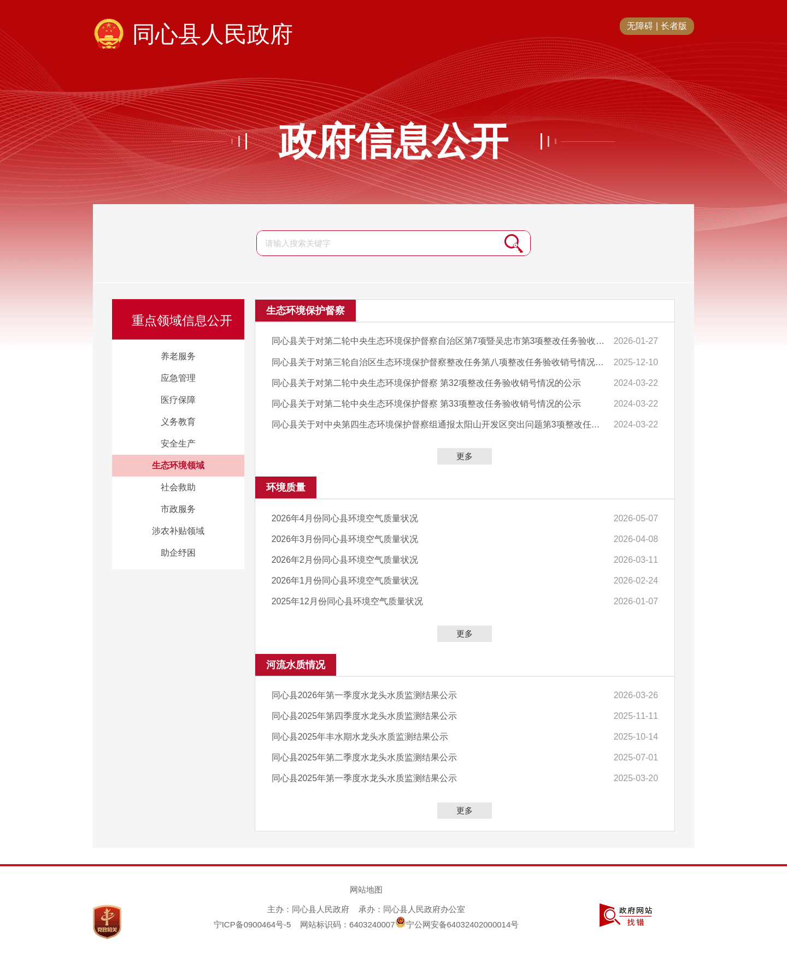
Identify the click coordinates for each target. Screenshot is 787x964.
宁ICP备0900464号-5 (252, 920)
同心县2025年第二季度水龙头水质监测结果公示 (364, 754)
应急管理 (178, 378)
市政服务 (178, 509)
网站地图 (366, 885)
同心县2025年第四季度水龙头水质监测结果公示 (364, 713)
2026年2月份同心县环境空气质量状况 (345, 557)
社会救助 (178, 487)
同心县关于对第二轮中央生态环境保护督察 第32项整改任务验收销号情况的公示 (426, 381)
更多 (464, 455)
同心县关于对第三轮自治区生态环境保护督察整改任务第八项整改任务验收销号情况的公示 (437, 361)
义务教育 (178, 421)
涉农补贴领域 (178, 530)
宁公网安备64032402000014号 (457, 920)
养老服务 (178, 356)
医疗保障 (178, 399)
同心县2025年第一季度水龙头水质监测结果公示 (364, 774)
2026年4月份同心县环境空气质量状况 (345, 516)
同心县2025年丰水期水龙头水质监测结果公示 (360, 733)
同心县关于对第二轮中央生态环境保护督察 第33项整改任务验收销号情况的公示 (426, 402)
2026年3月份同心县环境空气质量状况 (345, 537)
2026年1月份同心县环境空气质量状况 (345, 578)
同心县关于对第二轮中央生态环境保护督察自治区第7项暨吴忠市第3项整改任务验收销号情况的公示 (437, 341)
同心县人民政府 (212, 34)
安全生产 (178, 443)
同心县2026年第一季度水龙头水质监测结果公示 (364, 692)
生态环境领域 (178, 465)
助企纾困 (178, 552)
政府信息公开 (393, 141)
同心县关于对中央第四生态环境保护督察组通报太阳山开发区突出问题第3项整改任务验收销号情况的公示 (437, 423)
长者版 (674, 26)
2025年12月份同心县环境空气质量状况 (347, 598)
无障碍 (640, 26)
